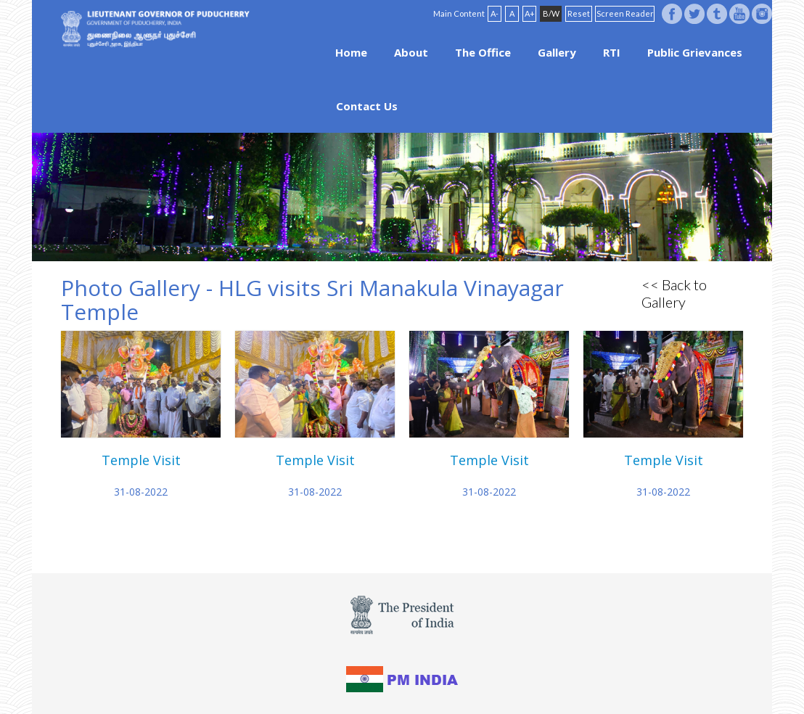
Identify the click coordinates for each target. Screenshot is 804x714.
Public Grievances (694, 52)
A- (495, 13)
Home (351, 52)
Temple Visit (141, 460)
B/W (551, 13)
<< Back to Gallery (674, 293)
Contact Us (367, 106)
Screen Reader (625, 13)
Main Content (459, 13)
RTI (611, 52)
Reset (578, 13)
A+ (530, 13)
